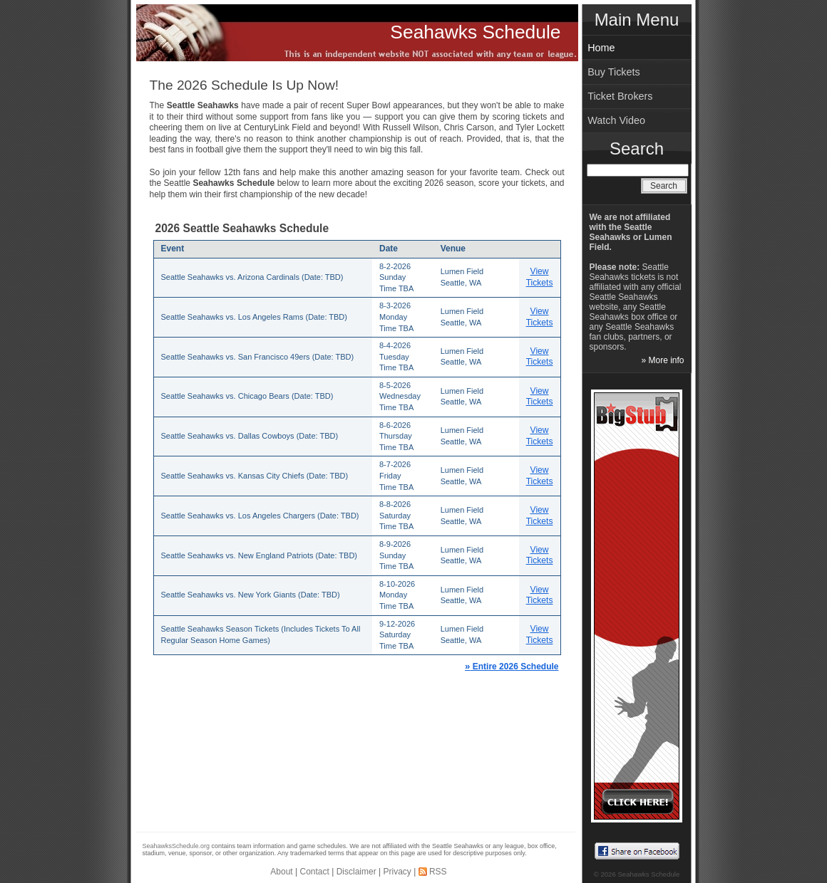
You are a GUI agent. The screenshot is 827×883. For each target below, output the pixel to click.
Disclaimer (356, 872)
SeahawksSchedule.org (176, 846)
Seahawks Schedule (475, 32)
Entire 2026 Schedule (511, 667)
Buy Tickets (613, 72)
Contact (314, 872)
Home (601, 47)
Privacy (397, 872)
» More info (662, 360)
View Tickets (539, 277)
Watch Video (616, 120)
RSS (438, 872)
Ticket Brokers (619, 96)
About (281, 872)
